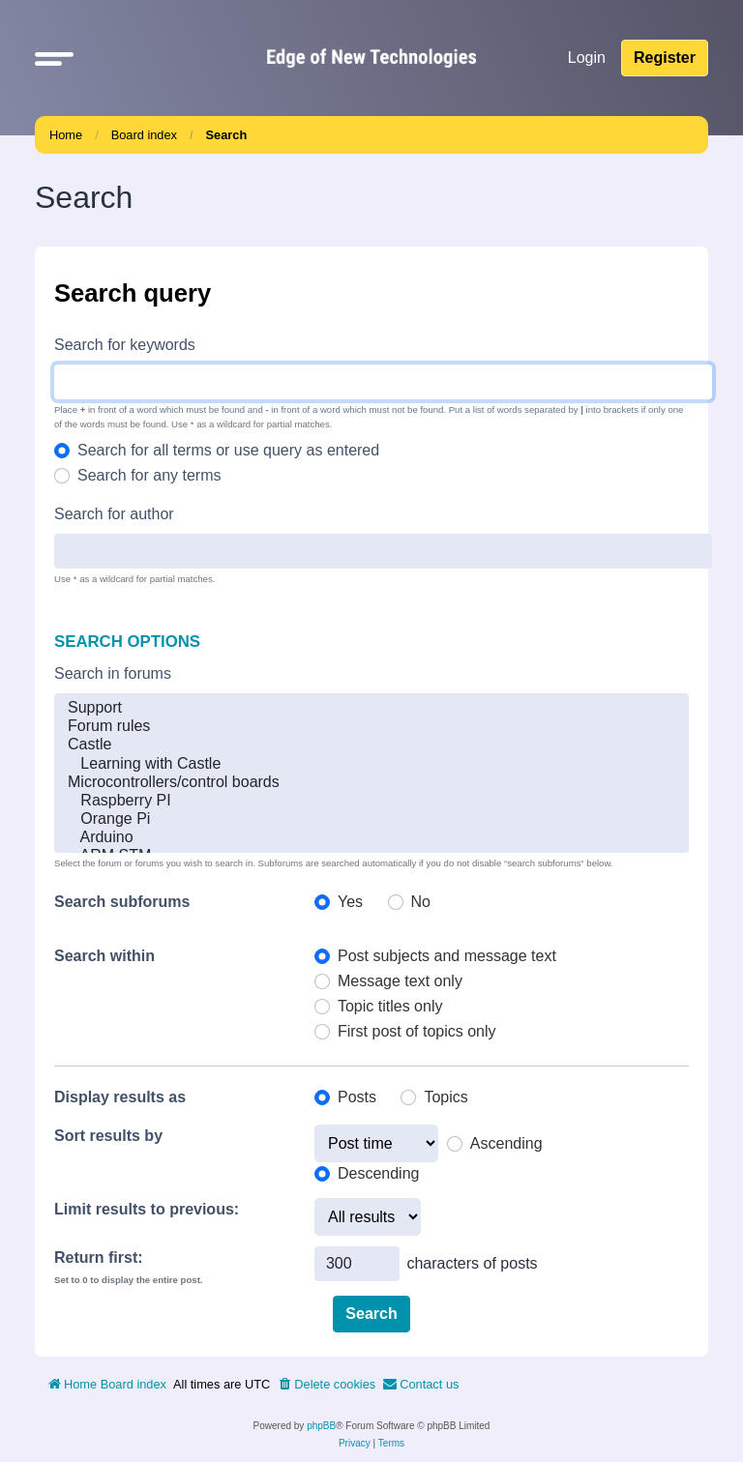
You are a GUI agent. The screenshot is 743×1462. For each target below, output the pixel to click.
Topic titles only (390, 1006)
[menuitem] (326, 1384)
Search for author (114, 514)
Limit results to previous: (146, 1209)
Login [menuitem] (587, 57)
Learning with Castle (371, 764)
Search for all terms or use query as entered (228, 450)
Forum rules (371, 726)
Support (371, 708)
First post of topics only (417, 1031)
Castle (371, 745)
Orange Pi (371, 819)
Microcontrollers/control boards (371, 783)
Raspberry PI (371, 801)
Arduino (371, 838)
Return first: (98, 1257)
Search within (104, 956)
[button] (54, 58)
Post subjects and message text (447, 956)
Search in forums (112, 673)
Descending (379, 1173)
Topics (445, 1097)
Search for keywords (124, 344)
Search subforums (122, 901)
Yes (350, 901)
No (421, 901)
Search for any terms (149, 475)
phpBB (321, 1425)
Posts (357, 1097)
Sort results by (108, 1135)
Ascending (506, 1143)
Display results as (120, 1097)
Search (227, 135)
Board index (144, 135)
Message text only (400, 981)
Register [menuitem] (665, 57)
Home (65, 135)
